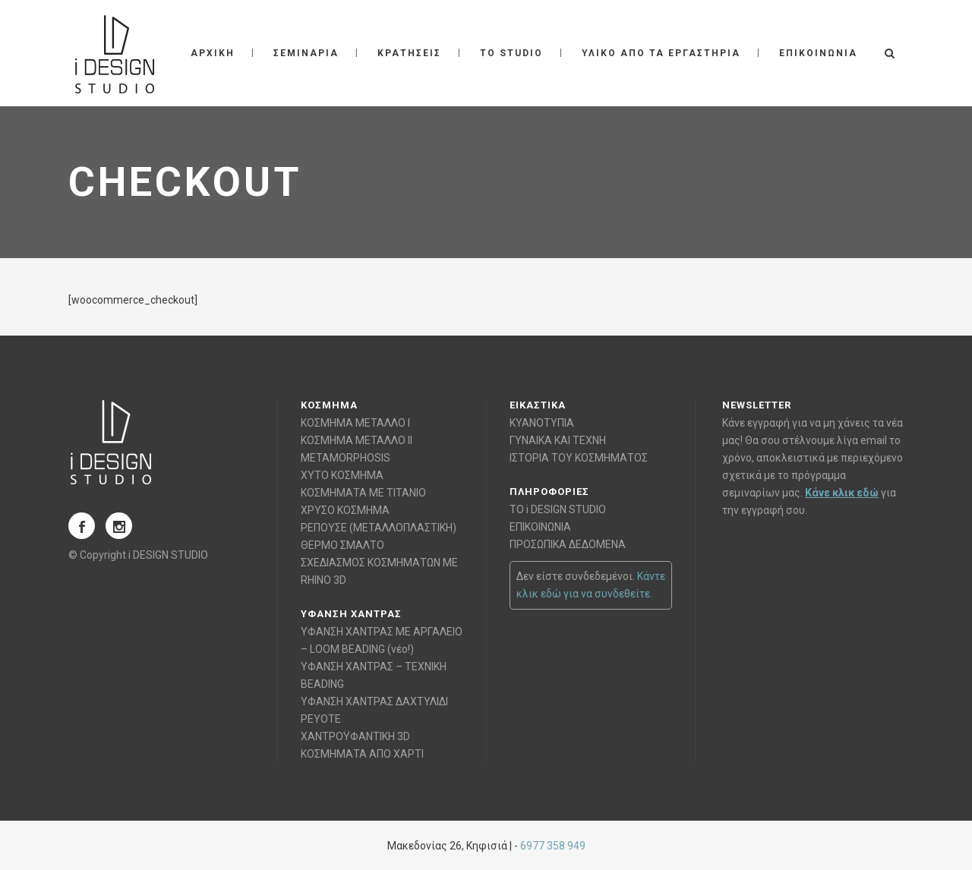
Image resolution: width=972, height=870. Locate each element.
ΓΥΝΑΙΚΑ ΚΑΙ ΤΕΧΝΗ (558, 440)
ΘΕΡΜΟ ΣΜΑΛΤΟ (342, 545)
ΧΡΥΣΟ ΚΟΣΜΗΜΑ (345, 510)
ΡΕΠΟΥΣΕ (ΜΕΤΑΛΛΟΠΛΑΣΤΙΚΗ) (378, 528)
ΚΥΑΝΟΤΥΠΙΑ (542, 423)
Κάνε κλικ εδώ (842, 493)
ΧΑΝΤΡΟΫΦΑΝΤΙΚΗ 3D (355, 736)
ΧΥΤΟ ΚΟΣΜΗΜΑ (342, 475)
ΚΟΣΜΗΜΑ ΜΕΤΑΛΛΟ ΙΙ (356, 440)
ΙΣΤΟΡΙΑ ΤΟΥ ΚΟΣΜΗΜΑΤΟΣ (579, 458)
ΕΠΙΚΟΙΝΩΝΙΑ (540, 527)
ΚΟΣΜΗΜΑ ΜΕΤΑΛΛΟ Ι (355, 423)
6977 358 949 (552, 846)
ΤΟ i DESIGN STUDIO (558, 509)
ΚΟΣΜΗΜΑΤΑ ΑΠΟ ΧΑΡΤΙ (362, 754)
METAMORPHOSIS (345, 458)
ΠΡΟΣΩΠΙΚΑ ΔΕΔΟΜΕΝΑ (568, 544)
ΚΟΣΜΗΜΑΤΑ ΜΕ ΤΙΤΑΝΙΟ (363, 493)
